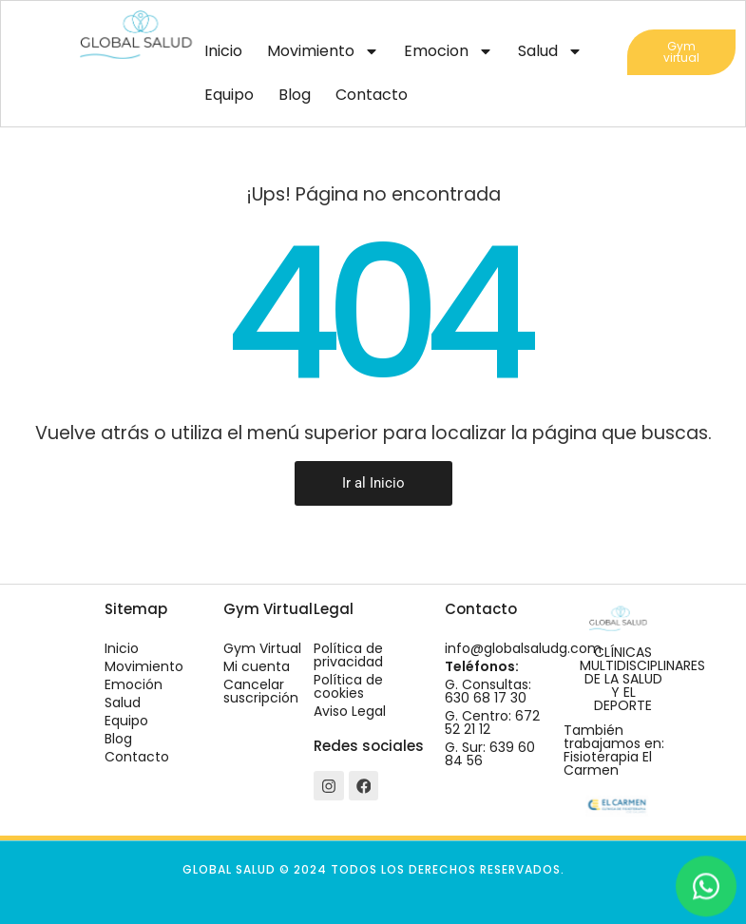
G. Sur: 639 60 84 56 (490, 754)
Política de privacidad (348, 655)
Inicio (223, 51)
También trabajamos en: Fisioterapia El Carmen (614, 750)
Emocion (448, 51)
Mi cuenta (256, 666)
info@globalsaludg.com (523, 648)
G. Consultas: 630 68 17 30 (488, 691)
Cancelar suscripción (260, 691)
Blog (294, 95)
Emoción (134, 684)
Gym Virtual (262, 648)
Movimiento (323, 51)
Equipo (229, 95)
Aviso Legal (350, 711)
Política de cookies (348, 686)
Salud (550, 51)
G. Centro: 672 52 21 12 (492, 722)
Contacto (371, 95)
